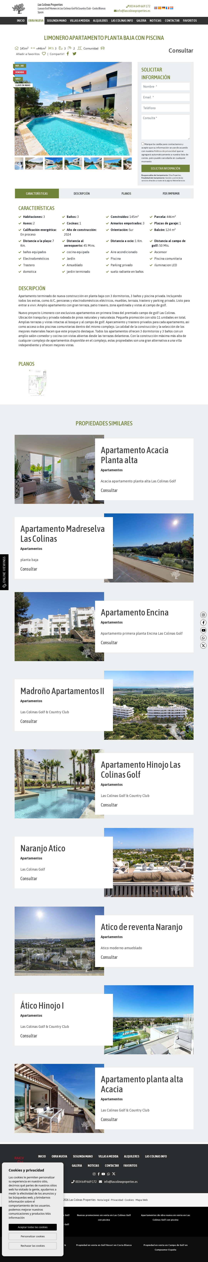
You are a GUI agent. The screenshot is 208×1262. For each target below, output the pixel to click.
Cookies (129, 1199)
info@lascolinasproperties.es (133, 10)
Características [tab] (37, 193)
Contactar (172, 20)
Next (127, 109)
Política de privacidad (165, 151)
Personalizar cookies (33, 1236)
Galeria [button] (141, 20)
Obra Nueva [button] (35, 20)
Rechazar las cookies (33, 1245)
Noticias (155, 20)
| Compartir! (55, 54)
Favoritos (190, 20)
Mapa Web (142, 1199)
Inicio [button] (21, 20)
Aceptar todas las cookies (33, 1227)
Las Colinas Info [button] (122, 20)
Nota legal (103, 1199)
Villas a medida (80, 20)
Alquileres (100, 20)
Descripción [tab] (82, 193)
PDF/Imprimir (171, 193)
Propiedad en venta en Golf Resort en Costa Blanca (104, 1245)
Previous (19, 109)
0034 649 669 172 (138, 6)
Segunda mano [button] (57, 20)
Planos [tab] (126, 193)
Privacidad (117, 1199)
